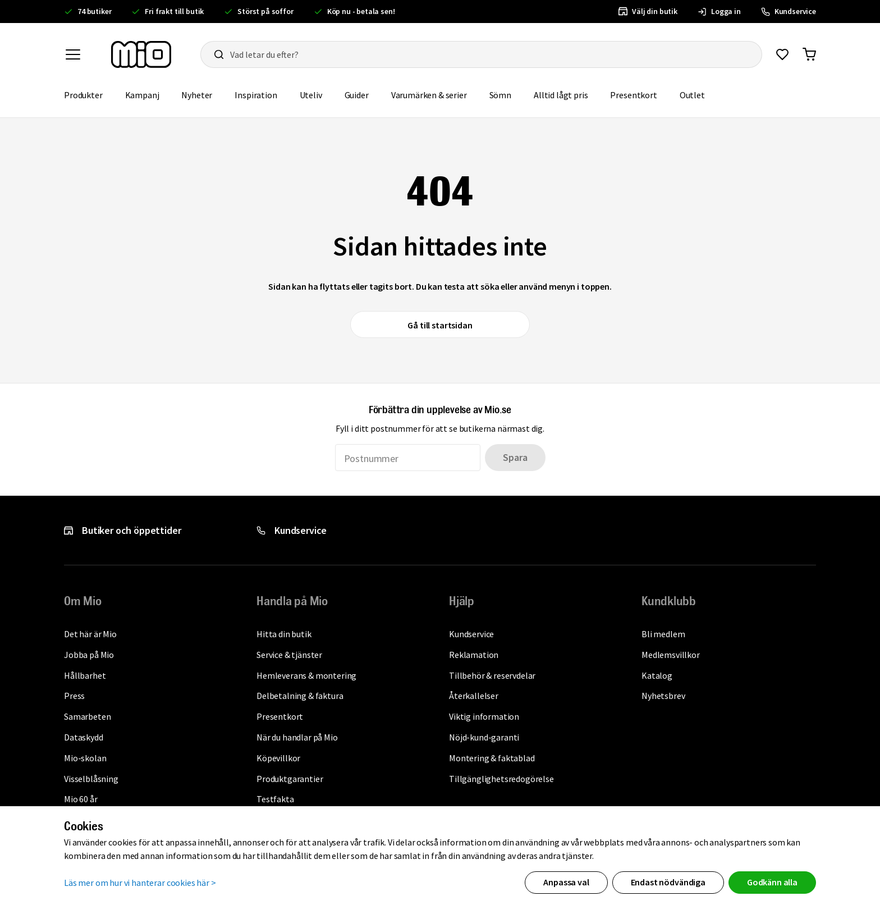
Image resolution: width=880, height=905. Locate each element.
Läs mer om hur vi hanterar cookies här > (140, 882)
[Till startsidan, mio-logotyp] (141, 54)
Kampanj (148, 94)
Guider (362, 94)
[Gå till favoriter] (782, 54)
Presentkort (639, 94)
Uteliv (316, 94)
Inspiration (261, 94)
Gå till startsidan (439, 325)
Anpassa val (566, 882)
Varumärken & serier (434, 94)
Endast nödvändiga (668, 882)
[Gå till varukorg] (809, 54)
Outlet (698, 94)
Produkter (89, 94)
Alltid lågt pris (566, 94)
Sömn (505, 94)
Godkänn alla (772, 882)
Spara (515, 457)
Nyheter (202, 94)
